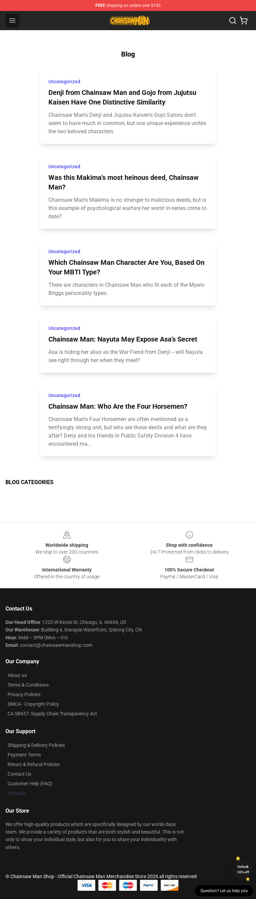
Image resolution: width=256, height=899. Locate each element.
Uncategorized (64, 81)
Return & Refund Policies (34, 764)
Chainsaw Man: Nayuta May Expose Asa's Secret (122, 339)
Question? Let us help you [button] (224, 890)
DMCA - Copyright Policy (33, 704)
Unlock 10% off (243, 869)
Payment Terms (24, 755)
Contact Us (19, 774)
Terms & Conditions (28, 685)
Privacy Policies (24, 694)
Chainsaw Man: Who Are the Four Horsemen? (117, 406)
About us (17, 675)
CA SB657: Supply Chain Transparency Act (52, 713)
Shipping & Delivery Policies (36, 745)
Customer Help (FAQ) (30, 783)
